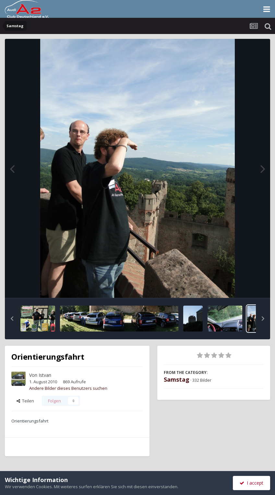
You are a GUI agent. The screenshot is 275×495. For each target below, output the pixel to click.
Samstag (176, 379)
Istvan (45, 375)
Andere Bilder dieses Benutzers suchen (68, 388)
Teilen (25, 401)
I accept (251, 483)
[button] (12, 318)
